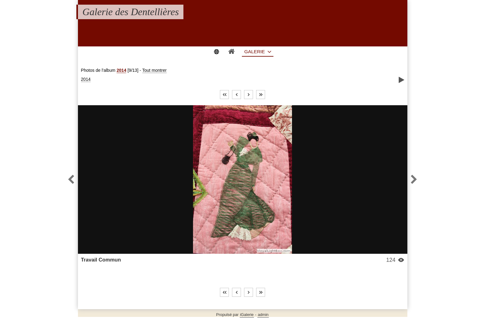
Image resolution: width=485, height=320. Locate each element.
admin (263, 314)
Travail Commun (101, 260)
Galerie (254, 51)
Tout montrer (154, 70)
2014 (121, 70)
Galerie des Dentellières (131, 11)
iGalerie (247, 314)
